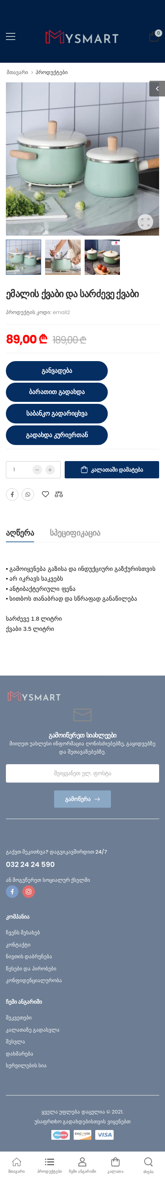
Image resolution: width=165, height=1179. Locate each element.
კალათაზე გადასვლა (33, 1030)
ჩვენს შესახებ (23, 932)
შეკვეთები (19, 1017)
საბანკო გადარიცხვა (57, 413)
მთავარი (17, 72)
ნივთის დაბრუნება (29, 956)
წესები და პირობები (31, 968)
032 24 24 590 (30, 864)
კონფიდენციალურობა (34, 980)
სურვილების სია (26, 1065)
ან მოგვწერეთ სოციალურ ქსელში (48, 880)
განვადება (57, 370)
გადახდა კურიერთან (57, 435)
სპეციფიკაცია (75, 532)
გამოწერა (78, 799)
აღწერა (20, 532)
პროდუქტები (52, 72)
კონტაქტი (18, 944)
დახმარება (19, 1053)
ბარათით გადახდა (57, 391)
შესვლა (15, 1041)
